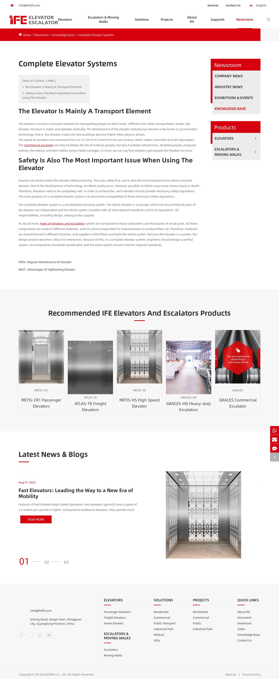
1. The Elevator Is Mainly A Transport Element (51, 87)
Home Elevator (113, 626)
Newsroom (244, 22)
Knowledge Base (63, 35)
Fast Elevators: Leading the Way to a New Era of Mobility (76, 493)
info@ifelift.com (24, 5)
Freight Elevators (115, 620)
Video (241, 632)
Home (27, 35)
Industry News (229, 86)
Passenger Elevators (117, 615)
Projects (167, 22)
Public (197, 626)
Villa (157, 643)
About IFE (192, 21)
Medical (159, 637)
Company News (229, 76)
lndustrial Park (202, 632)
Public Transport (164, 626)
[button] (31, 561)
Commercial (162, 620)
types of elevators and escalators (62, 223)
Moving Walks (113, 658)
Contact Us (233, 5)
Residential (161, 615)
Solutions (142, 22)
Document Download (244, 623)
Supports (218, 22)
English (259, 5)
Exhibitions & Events (234, 97)
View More (35, 519)
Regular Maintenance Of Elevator (49, 262)
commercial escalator (38, 145)
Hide (51, 80)
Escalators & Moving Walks (103, 21)
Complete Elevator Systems (96, 35)
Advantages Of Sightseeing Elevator (51, 269)
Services (213, 5)
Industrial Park (163, 632)
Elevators (65, 22)
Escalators (111, 652)
